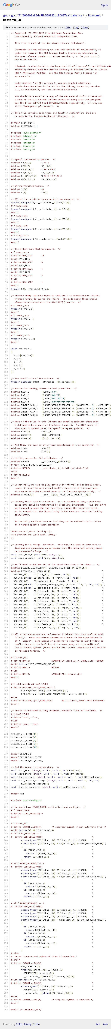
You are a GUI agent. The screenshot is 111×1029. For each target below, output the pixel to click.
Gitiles (19, 1024)
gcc (13, 15)
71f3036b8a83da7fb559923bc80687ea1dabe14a (50, 15)
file (68, 27)
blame (85, 27)
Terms (36, 1024)
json (105, 1024)
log (76, 27)
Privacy (27, 1024)
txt (98, 1024)
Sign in (104, 4)
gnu (5, 15)
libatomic (94, 15)
